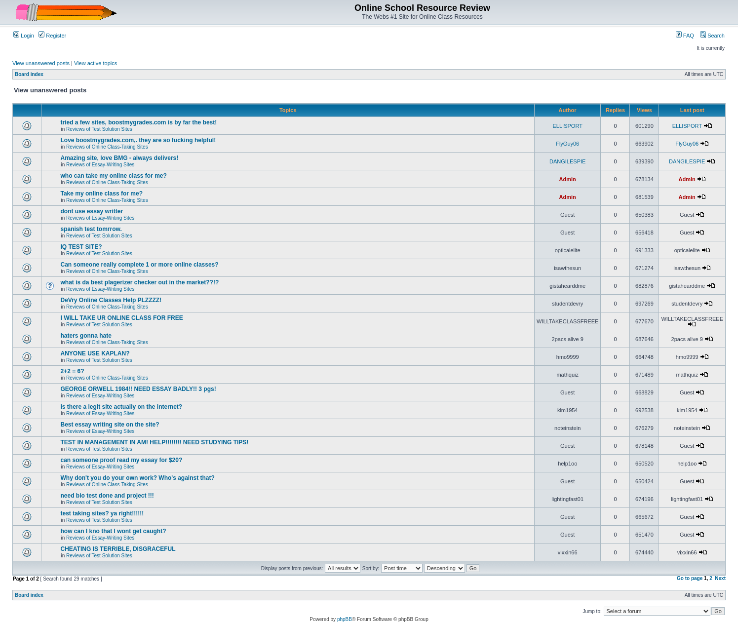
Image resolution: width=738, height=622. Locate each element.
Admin (567, 179)
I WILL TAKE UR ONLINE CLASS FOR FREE (121, 317)
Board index (29, 74)
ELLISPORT (568, 126)
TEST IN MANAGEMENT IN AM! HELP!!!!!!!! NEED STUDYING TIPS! (154, 442)
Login (23, 36)
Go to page (689, 578)
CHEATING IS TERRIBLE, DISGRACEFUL (117, 548)
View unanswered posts (41, 63)
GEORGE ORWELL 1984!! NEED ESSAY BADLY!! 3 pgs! (138, 389)
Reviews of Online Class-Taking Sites (107, 147)
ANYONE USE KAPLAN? (94, 353)
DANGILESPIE (567, 161)
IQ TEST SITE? (81, 246)
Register (52, 36)
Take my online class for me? (101, 193)
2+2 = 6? (72, 371)
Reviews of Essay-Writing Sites (100, 164)
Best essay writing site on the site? (109, 424)
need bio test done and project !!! (107, 495)
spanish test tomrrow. (90, 229)
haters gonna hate (85, 335)
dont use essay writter (91, 211)
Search (712, 36)
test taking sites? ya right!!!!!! (102, 513)
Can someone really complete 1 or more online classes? (139, 264)
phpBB (344, 619)
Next (720, 578)
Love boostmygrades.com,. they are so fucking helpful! (138, 140)
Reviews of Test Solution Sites (99, 129)
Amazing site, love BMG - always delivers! (119, 158)
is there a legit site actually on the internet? (121, 406)
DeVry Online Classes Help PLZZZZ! (110, 300)
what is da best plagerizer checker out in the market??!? (139, 282)
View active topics (95, 63)
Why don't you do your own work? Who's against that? (137, 477)
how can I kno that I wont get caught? (113, 531)
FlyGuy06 (567, 144)
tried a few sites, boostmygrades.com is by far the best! (138, 122)
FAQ (685, 36)
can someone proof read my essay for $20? (121, 460)
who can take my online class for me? (113, 175)
